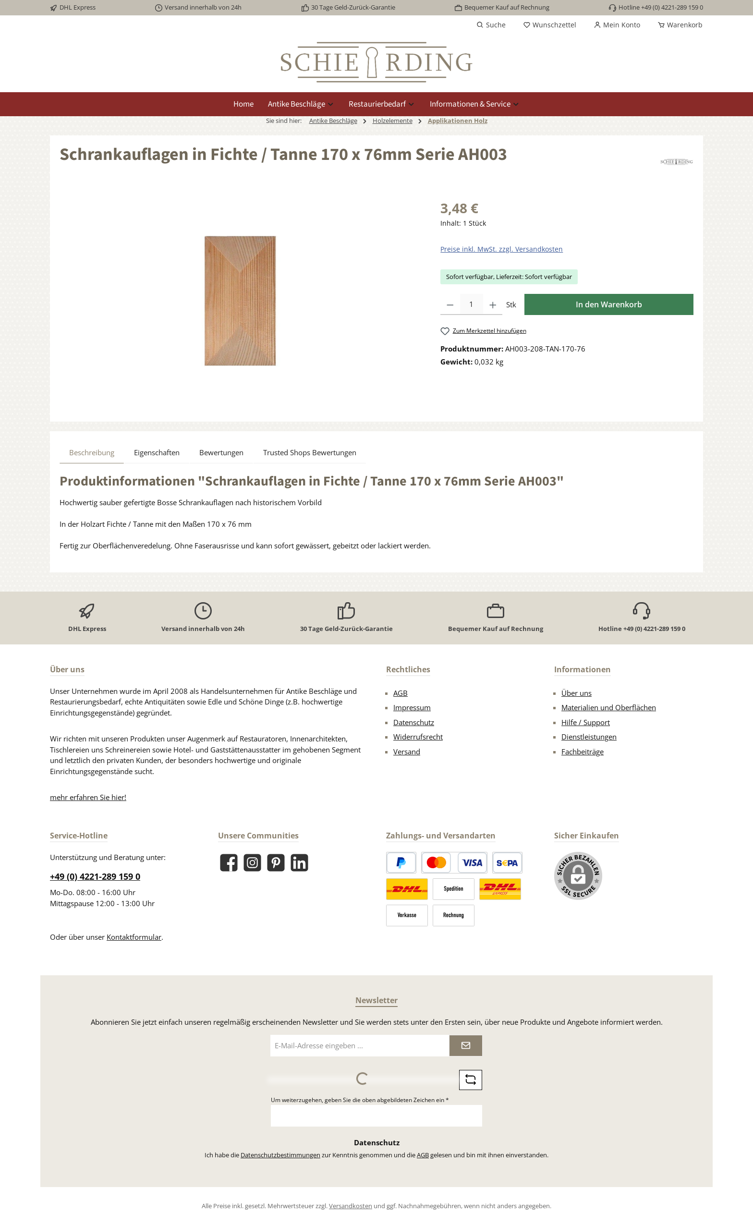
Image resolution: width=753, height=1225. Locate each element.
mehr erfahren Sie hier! (88, 797)
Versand (406, 751)
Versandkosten (350, 1205)
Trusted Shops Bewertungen (309, 452)
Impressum (412, 707)
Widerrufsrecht (418, 736)
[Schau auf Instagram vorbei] (252, 862)
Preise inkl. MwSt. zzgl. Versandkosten (501, 249)
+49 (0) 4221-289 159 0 (95, 876)
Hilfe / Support (585, 722)
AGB (400, 693)
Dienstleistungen (589, 736)
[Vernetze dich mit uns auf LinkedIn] (299, 862)
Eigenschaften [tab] (157, 452)
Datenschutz (413, 722)
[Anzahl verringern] (450, 304)
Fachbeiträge (582, 751)
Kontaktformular (134, 937)
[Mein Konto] (616, 25)
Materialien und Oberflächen (608, 707)
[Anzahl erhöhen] (493, 304)
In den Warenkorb (609, 304)
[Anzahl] (472, 304)
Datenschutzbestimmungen (280, 1155)
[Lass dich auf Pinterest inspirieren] (276, 862)
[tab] (92, 452)
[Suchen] (491, 25)
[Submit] (466, 1045)
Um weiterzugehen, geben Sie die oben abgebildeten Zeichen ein (360, 1100)
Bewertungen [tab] (221, 452)
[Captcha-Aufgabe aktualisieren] (470, 1080)
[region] (240, 301)
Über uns (576, 693)
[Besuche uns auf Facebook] (229, 862)
